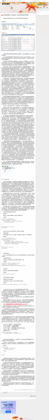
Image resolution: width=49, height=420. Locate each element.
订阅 (43, 7)
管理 (47, 7)
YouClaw (23, 1)
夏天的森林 (6, 4)
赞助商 (20, 1)
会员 (8, 1)
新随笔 (38, 7)
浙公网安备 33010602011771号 (21, 419)
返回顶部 (34, 396)
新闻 (13, 1)
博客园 (31, 7)
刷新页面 (31, 396)
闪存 (17, 1)
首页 (34, 7)
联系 (40, 7)
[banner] (4, 1)
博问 (15, 1)
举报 (34, 389)
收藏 (33, 389)
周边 (10, 1)
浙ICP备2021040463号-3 (29, 419)
